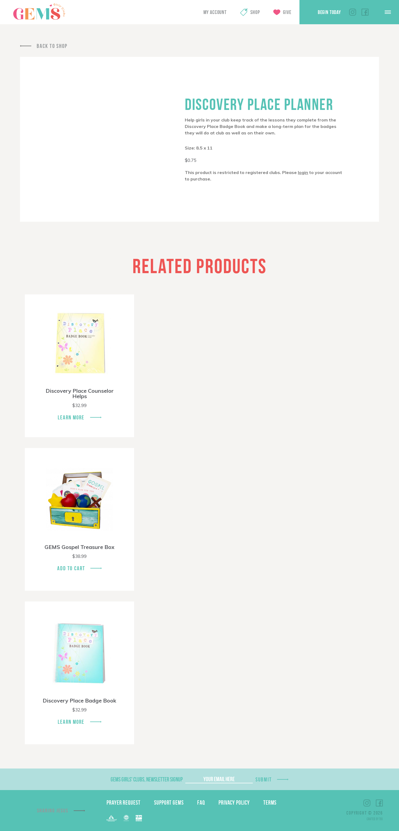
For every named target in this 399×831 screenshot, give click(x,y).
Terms (270, 802)
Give (287, 12)
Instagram (352, 12)
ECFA (126, 818)
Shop (255, 12)
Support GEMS (169, 802)
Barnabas (112, 818)
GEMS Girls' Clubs (39, 12)
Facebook (365, 12)
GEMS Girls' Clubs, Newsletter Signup (147, 779)
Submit (263, 779)
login (303, 172)
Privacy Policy (234, 802)
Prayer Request (124, 802)
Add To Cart (71, 568)
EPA (139, 818)
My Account (215, 12)
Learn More (71, 417)
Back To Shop (52, 46)
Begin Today (329, 12)
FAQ (201, 802)
